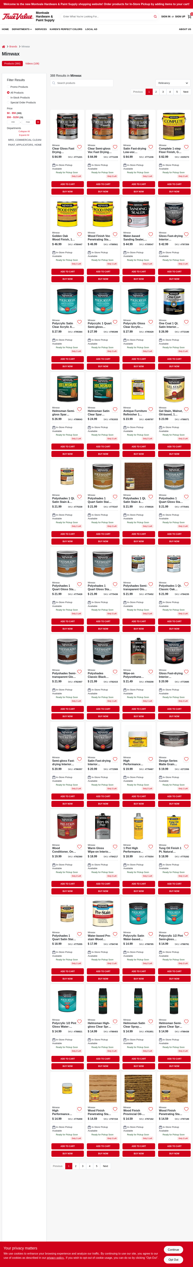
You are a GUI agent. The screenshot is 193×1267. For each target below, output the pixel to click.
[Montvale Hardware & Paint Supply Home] (18, 16)
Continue (173, 1249)
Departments (20, 29)
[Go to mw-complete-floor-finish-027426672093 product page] (174, 153)
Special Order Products (23, 102)
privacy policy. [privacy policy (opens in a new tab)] (55, 1257)
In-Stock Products (20, 97)
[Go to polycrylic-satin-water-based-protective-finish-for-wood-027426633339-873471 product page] (67, 328)
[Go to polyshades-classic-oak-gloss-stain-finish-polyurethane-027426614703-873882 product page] (174, 590)
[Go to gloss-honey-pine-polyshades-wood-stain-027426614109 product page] (174, 502)
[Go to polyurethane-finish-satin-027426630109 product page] (103, 765)
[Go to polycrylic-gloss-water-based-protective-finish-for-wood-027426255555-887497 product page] (67, 1027)
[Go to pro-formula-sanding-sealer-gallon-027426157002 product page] (138, 240)
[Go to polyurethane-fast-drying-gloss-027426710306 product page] (174, 240)
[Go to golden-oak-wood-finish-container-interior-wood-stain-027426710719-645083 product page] (67, 240)
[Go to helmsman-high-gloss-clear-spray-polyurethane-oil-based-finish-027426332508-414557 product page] (103, 1027)
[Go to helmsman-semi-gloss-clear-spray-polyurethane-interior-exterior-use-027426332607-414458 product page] (174, 1027)
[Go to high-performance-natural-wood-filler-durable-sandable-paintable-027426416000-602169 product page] (67, 1115)
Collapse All (24, 131)
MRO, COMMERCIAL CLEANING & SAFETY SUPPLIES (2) (41, 139)
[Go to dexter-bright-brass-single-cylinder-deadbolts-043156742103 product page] (103, 415)
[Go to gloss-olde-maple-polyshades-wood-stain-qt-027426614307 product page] (103, 590)
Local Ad (91, 29)
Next (185, 91)
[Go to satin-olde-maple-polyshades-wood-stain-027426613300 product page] (103, 502)
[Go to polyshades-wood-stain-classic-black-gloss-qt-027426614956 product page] (103, 677)
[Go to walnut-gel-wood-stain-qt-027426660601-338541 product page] (174, 415)
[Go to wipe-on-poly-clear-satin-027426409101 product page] (138, 677)
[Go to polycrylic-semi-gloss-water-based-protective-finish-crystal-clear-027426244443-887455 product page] (174, 940)
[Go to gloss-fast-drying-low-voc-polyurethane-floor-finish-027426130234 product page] (67, 153)
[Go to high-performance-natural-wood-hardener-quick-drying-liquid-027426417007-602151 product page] (138, 852)
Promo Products (19, 87)
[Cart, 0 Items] (189, 16)
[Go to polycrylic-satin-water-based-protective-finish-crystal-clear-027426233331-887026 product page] (138, 940)
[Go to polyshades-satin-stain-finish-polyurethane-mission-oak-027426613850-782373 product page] (138, 502)
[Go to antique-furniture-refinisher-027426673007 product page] (138, 415)
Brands (13, 46)
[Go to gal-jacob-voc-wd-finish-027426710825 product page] (103, 240)
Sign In (165, 16)
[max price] (28, 122)
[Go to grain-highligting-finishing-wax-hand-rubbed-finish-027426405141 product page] (174, 765)
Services (41, 29)
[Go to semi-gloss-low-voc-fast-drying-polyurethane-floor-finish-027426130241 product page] (103, 153)
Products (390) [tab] (12, 63)
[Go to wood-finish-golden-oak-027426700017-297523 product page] (103, 1115)
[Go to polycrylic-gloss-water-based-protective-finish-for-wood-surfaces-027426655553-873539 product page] (138, 328)
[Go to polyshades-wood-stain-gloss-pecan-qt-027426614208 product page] (67, 590)
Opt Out (173, 1259)
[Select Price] (38, 122)
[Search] (155, 16)
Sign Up (180, 16)
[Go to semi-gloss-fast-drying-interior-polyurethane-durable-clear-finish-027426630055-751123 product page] (67, 765)
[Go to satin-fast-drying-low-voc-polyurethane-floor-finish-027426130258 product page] (138, 153)
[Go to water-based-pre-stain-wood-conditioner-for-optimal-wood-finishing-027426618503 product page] (103, 940)
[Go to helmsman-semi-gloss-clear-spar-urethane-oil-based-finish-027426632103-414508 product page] (67, 415)
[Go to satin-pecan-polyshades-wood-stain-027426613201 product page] (67, 502)
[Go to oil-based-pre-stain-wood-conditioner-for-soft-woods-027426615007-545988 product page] (67, 852)
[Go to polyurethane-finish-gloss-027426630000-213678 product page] (174, 677)
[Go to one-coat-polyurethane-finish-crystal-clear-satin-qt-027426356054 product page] (174, 328)
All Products (17, 93)
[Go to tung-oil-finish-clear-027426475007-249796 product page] (174, 852)
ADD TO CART (68, 184)
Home (5, 29)
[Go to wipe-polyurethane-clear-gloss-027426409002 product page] (103, 852)
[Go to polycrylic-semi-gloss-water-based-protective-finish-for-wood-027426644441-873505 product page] (103, 328)
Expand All (24, 135)
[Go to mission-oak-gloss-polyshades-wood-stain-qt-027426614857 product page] (67, 677)
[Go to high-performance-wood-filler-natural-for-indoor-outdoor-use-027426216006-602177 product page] (138, 765)
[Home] (3, 46)
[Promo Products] (8, 86)
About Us (185, 29)
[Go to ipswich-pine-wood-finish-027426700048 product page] (174, 1115)
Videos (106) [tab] (32, 63)
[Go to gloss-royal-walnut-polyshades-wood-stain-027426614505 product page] (138, 590)
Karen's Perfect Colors (66, 29)
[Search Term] (110, 16)
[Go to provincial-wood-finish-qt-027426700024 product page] (138, 1115)
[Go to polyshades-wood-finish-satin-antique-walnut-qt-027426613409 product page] (67, 940)
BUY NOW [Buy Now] (68, 191)
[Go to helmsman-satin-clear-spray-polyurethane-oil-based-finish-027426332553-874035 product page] (138, 1027)
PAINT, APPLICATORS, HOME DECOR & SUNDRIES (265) (41, 144)
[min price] (13, 122)
